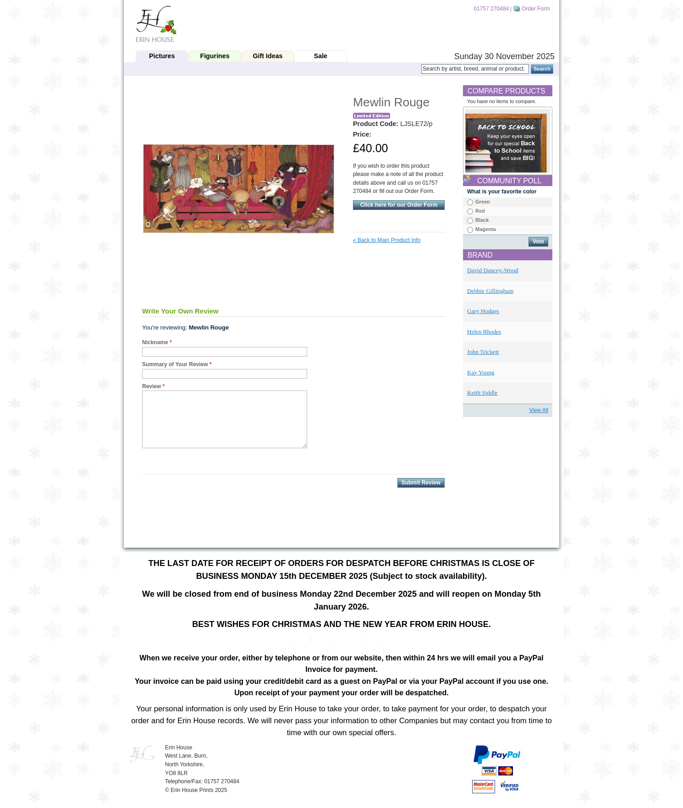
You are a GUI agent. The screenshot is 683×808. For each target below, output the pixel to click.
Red (480, 211)
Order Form (536, 8)
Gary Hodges (483, 311)
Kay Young (480, 372)
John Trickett (483, 351)
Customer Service (336, 639)
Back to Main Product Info (386, 240)
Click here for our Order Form (399, 205)
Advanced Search (359, 648)
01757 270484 (491, 8)
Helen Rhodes (484, 331)
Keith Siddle (482, 392)
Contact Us (400, 648)
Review (151, 386)
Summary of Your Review (175, 364)
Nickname (155, 342)
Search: (415, 69)
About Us (297, 639)
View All (538, 410)
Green (482, 201)
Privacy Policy (382, 639)
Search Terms (314, 648)
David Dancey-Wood (492, 270)
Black (482, 220)
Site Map (279, 648)
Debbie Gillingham (490, 290)
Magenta (485, 229)
